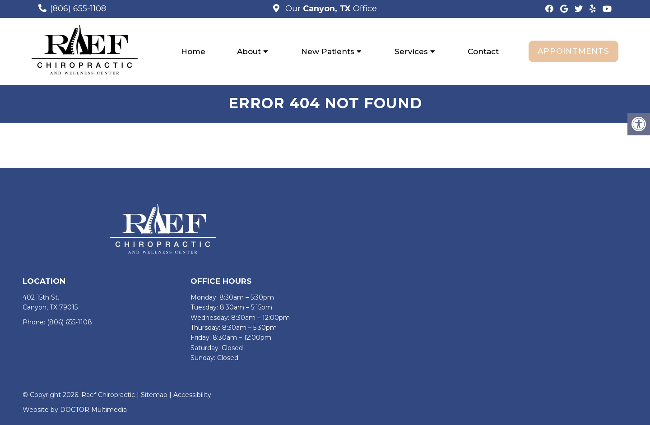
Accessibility (192, 395)
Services (411, 51)
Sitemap (154, 395)
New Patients (327, 51)
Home (193, 51)
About (249, 51)
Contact (483, 51)
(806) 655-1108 (78, 9)
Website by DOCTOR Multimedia (75, 410)
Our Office (330, 9)
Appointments (573, 50)
